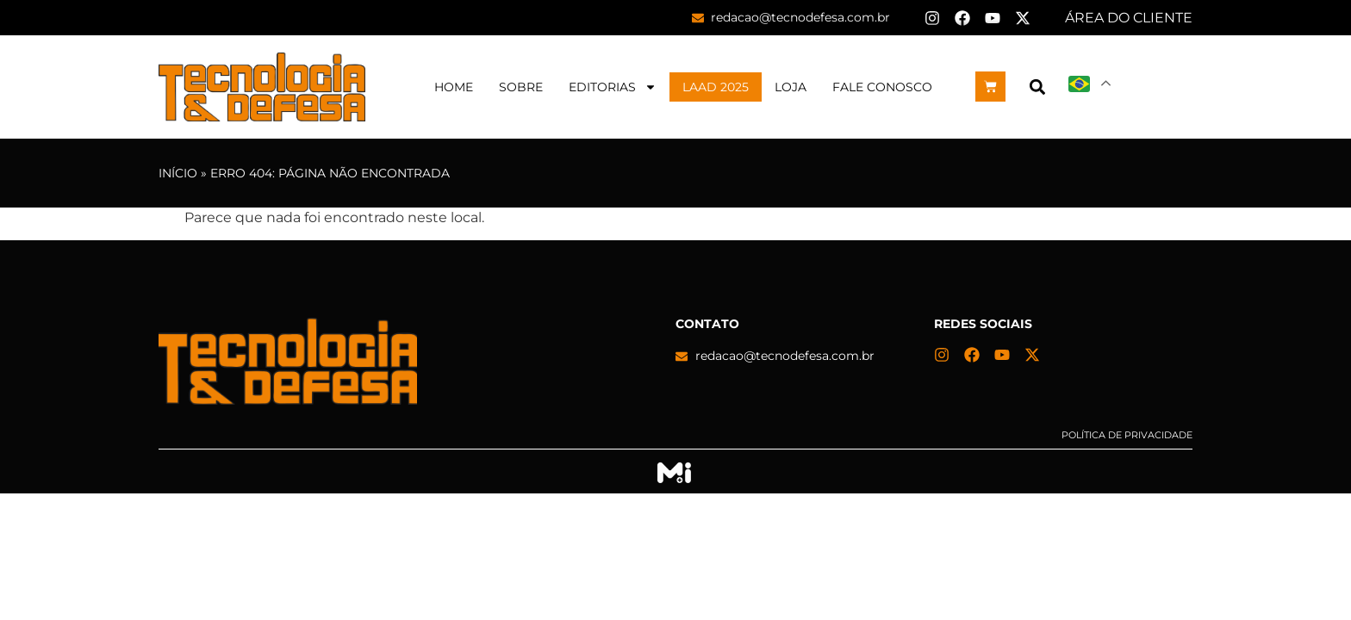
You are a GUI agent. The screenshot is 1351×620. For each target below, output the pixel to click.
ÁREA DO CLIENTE (1128, 17)
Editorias (613, 87)
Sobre (521, 87)
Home (453, 87)
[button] (1037, 86)
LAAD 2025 (715, 87)
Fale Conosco (882, 87)
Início (178, 173)
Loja (790, 87)
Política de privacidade (1127, 435)
